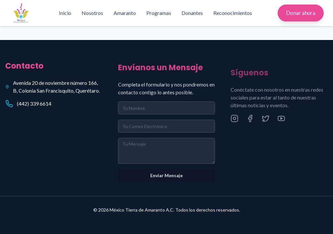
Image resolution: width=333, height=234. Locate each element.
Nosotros (92, 13)
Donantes (192, 13)
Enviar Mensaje (166, 177)
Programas (158, 13)
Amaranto (124, 13)
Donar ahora (300, 13)
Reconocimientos (232, 13)
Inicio (65, 13)
